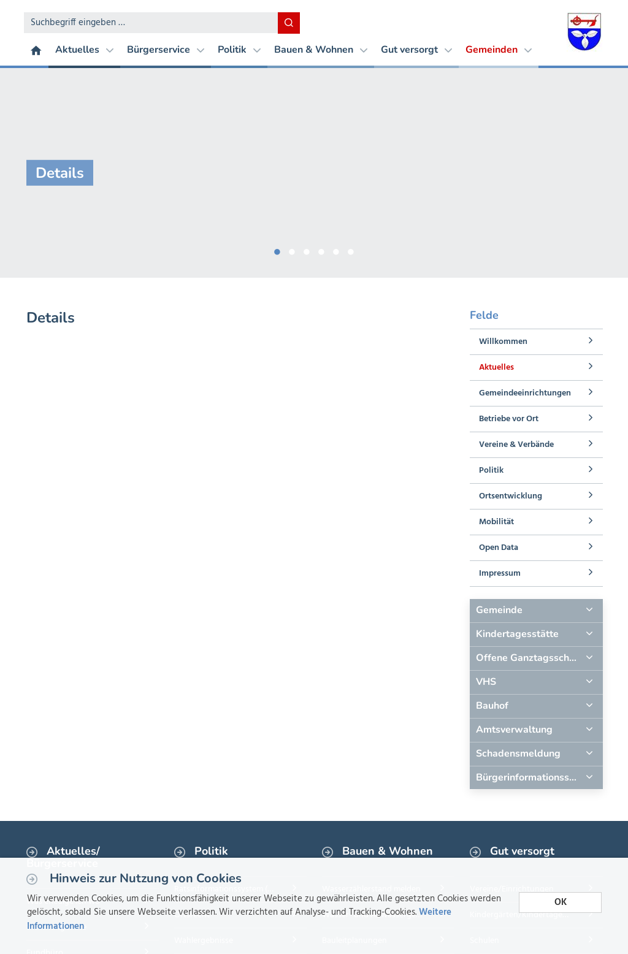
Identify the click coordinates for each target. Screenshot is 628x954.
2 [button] (292, 249)
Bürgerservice (165, 49)
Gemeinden (498, 49)
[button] (536, 610)
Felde (484, 315)
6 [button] (351, 249)
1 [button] (277, 249)
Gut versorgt (416, 49)
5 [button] (336, 249)
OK (560, 902)
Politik (239, 49)
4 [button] (321, 249)
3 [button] (306, 249)
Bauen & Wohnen (320, 49)
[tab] (536, 610)
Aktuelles (84, 49)
